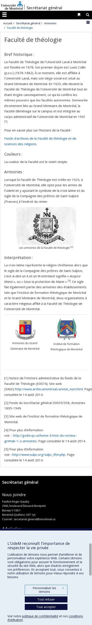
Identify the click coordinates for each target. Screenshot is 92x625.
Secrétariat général (44, 8)
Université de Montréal (12, 5)
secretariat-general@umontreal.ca (34, 519)
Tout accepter (46, 607)
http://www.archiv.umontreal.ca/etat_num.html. (49, 389)
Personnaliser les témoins (48, 590)
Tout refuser (46, 599)
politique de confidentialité (40, 616)
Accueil (7, 23)
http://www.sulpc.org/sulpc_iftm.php (38, 454)
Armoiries (50, 23)
